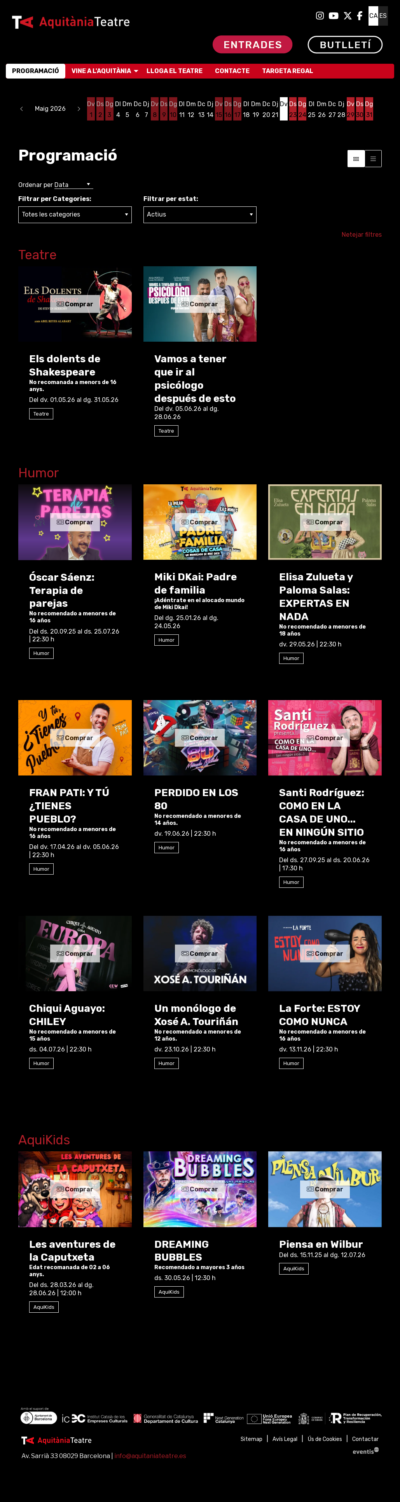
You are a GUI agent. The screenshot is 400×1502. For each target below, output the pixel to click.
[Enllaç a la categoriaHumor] (200, 474)
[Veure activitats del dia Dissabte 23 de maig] (293, 110)
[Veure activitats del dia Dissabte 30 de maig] (359, 110)
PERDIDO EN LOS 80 (196, 799)
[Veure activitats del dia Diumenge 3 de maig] (109, 110)
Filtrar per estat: (170, 199)
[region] (200, 1416)
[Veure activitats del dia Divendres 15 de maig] (219, 110)
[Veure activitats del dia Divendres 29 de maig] (351, 110)
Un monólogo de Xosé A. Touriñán (196, 1015)
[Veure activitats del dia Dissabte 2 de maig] (100, 110)
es (383, 15)
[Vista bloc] (356, 158)
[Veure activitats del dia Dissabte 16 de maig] (228, 110)
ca (373, 15)
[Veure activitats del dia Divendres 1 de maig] (91, 110)
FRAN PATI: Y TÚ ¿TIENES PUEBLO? (69, 806)
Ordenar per (35, 185)
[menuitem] (320, 15)
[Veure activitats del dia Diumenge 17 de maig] (237, 110)
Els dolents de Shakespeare (64, 365)
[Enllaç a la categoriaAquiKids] (200, 1141)
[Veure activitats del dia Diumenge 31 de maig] (369, 110)
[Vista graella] (373, 158)
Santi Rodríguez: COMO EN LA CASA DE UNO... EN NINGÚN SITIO (321, 812)
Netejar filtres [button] (362, 234)
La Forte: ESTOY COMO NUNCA (319, 1015)
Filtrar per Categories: (54, 199)
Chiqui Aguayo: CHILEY (67, 1015)
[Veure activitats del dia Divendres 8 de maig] (155, 110)
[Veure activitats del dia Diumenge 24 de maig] (302, 110)
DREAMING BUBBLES (181, 1251)
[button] (21, 108)
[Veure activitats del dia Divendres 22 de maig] (284, 110)
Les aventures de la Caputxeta (72, 1251)
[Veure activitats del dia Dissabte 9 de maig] (164, 110)
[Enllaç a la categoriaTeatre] (200, 256)
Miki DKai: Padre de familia (195, 583)
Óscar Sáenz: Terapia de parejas (61, 590)
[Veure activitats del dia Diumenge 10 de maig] (173, 110)
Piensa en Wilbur (321, 1244)
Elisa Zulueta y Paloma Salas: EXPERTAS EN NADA (316, 596)
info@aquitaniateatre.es (150, 1456)
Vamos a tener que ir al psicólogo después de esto (195, 378)
